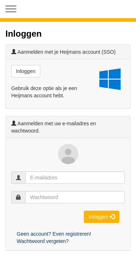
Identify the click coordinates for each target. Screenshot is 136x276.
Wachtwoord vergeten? (43, 241)
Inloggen (26, 71)
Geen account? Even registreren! (54, 234)
